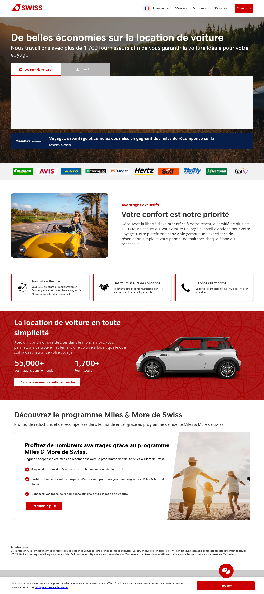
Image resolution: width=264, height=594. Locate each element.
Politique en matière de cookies (51, 587)
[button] (157, 8)
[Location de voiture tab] (36, 69)
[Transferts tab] (85, 69)
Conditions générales (60, 145)
